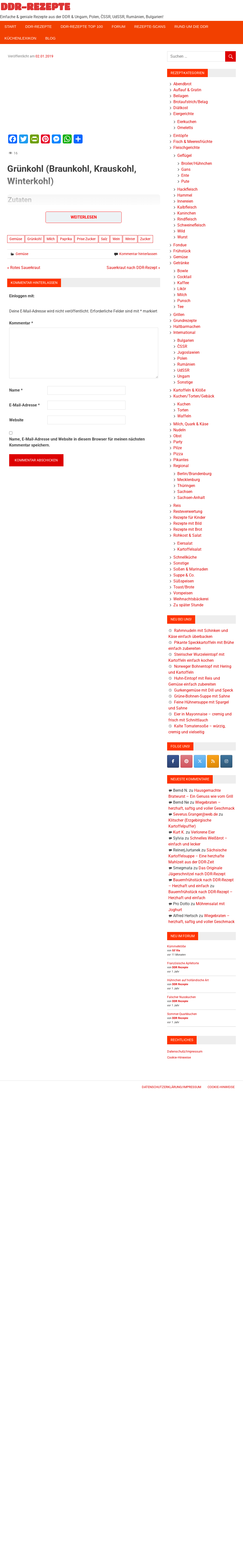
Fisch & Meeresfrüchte (192, 141)
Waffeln (184, 416)
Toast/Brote (183, 587)
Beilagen (180, 95)
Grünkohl (34, 239)
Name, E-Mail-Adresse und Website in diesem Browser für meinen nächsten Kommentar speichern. (77, 442)
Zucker (145, 239)
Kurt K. (179, 832)
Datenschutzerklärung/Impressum (171, 1087)
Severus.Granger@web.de (195, 814)
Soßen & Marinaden (190, 569)
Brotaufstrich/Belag (190, 101)
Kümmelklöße (176, 946)
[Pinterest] (186, 761)
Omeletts (185, 127)
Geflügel (184, 155)
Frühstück (182, 251)
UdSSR (183, 370)
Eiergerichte (183, 113)
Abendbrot (182, 84)
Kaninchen (186, 213)
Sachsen (184, 491)
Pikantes (180, 459)
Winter (130, 239)
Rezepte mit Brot (187, 529)
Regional (181, 465)
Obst (177, 436)
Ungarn (183, 376)
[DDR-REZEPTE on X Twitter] (200, 761)
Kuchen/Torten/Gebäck (193, 396)
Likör (181, 288)
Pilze (177, 447)
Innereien (185, 201)
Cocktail (184, 276)
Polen (182, 358)
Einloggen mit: (22, 296)
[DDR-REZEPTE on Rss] (213, 761)
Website (16, 420)
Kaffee (183, 282)
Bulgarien (185, 340)
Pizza (178, 453)
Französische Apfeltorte (183, 963)
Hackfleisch (187, 189)
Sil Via (176, 950)
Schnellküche (185, 557)
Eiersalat (184, 543)
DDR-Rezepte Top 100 (82, 26)
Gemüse (15, 239)
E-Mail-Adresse (24, 405)
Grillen (178, 314)
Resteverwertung (187, 511)
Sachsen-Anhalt (191, 497)
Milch (51, 239)
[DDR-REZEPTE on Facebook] (173, 761)
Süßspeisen (183, 581)
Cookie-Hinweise (179, 1057)
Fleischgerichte (186, 147)
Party (177, 442)
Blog (50, 38)
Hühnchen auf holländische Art (188, 980)
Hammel (184, 195)
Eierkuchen (186, 121)
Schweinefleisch (191, 225)
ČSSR (182, 346)
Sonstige (185, 382)
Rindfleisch (187, 219)
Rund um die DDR (191, 26)
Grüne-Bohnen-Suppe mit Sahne (202, 696)
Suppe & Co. (184, 575)
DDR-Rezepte (38, 26)
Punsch (183, 300)
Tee (180, 306)
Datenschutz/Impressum (184, 1051)
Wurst (182, 237)
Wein (116, 239)
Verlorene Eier (203, 832)
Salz (104, 239)
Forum (118, 26)
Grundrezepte (185, 320)
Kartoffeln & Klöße (189, 390)
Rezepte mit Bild (187, 523)
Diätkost (180, 107)
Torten (182, 410)
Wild (181, 231)
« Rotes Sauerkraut (23, 267)
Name (16, 390)
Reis (177, 505)
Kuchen (183, 404)
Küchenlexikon (20, 38)
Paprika (66, 239)
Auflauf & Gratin (187, 90)
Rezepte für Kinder (189, 517)
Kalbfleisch (187, 207)
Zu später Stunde (188, 605)
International (184, 332)
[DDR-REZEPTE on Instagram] (226, 761)
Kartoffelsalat (189, 549)
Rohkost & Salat (187, 535)
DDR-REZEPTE (35, 6)
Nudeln (179, 430)
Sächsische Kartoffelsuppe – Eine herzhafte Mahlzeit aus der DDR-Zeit (197, 856)
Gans (185, 169)
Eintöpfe (180, 135)
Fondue (179, 245)
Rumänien (186, 364)
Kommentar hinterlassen (138, 254)
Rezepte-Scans (150, 26)
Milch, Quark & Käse (190, 424)
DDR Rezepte (180, 967)
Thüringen (186, 485)
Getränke (181, 263)
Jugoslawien (188, 352)
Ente (185, 175)
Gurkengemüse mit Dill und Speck (203, 690)
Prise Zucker (86, 239)
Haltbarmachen (186, 326)
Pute (185, 181)
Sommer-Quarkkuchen (182, 1014)
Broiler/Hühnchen (196, 163)
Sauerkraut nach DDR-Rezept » (133, 267)
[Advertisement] (83, 96)
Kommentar (21, 323)
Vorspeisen (183, 593)
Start (10, 26)
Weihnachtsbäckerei (191, 599)
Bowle (182, 270)
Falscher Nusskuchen (181, 997)
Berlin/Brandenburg (194, 473)
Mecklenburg (188, 479)
